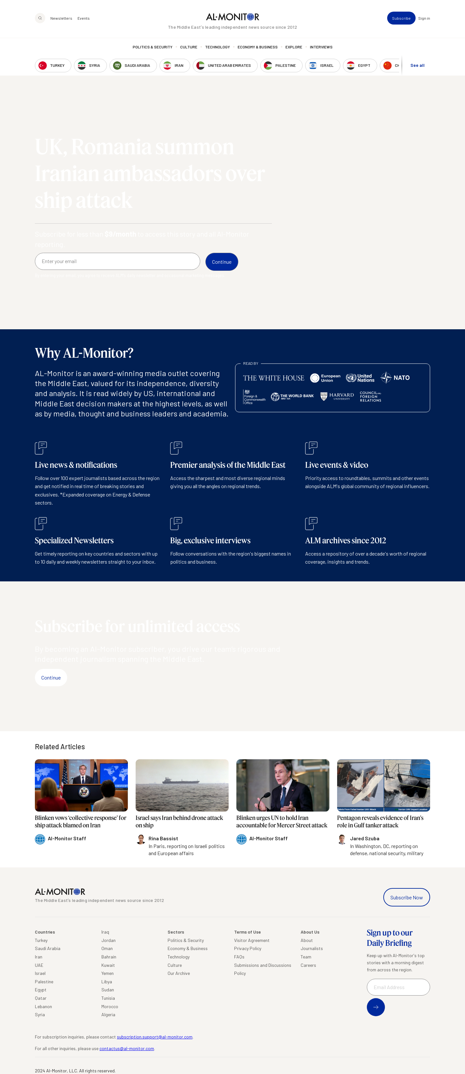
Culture (188, 47)
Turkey (41, 940)
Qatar (40, 998)
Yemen (107, 973)
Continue (51, 677)
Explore (293, 47)
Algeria (108, 1014)
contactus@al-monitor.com (126, 1048)
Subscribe (401, 18)
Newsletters (61, 18)
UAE (39, 965)
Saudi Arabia (47, 948)
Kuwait (108, 965)
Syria (40, 1014)
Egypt (40, 989)
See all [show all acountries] (417, 65)
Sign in (424, 18)
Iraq (105, 932)
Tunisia (108, 998)
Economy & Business (258, 47)
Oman (107, 948)
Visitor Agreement (252, 940)
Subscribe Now (406, 897)
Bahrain (108, 956)
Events (84, 18)
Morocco (109, 1006)
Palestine (44, 981)
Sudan (107, 989)
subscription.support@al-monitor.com (154, 1036)
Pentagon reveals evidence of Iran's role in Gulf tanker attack (380, 821)
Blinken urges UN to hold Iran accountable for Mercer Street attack (281, 821)
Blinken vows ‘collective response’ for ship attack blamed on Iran (80, 821)
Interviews (321, 47)
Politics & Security (152, 47)
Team (306, 956)
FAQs (239, 956)
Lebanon (43, 1006)
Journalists (312, 948)
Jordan (108, 940)
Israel (40, 973)
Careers (308, 965)
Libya (106, 981)
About (307, 940)
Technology (217, 47)
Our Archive (179, 973)
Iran (38, 956)
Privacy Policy (247, 948)
